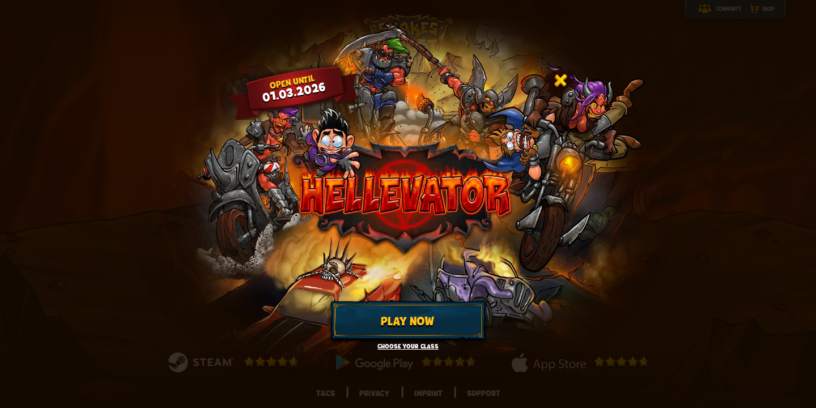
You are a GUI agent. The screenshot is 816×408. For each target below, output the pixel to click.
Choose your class (408, 346)
